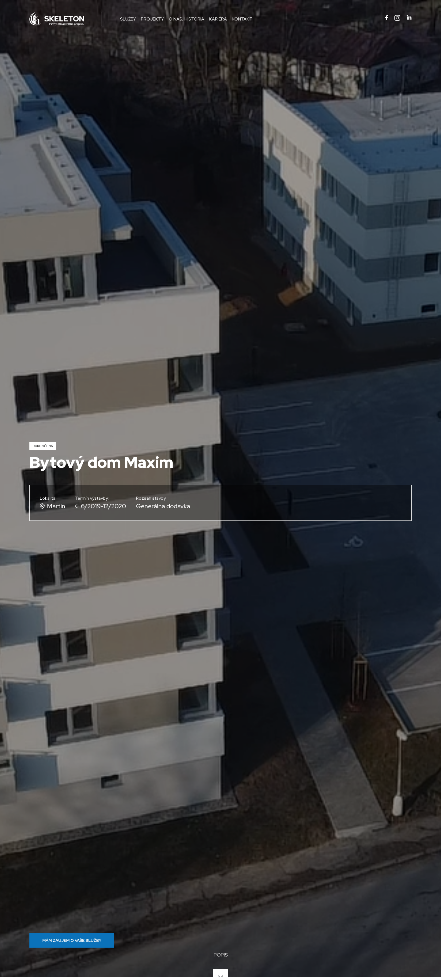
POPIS (221, 955)
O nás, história (186, 19)
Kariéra (218, 19)
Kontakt (242, 19)
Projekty (152, 19)
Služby (128, 19)
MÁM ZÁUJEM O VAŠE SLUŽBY (71, 940)
